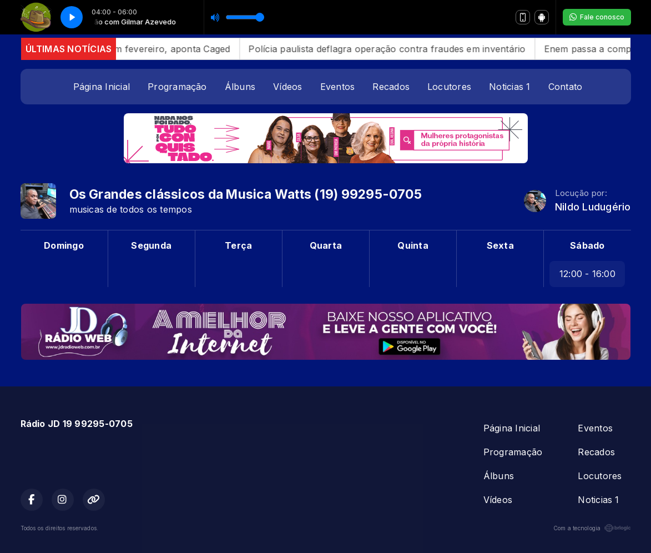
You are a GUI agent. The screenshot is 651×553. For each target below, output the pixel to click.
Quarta (326, 245)
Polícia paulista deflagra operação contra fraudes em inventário (401, 48)
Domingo (64, 245)
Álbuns (240, 86)
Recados (391, 86)
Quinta (412, 245)
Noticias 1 (509, 86)
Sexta (500, 245)
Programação (177, 86)
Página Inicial (101, 86)
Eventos (337, 86)
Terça (238, 245)
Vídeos (287, 86)
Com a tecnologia (592, 528)
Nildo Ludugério (593, 207)
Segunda (151, 245)
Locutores (449, 86)
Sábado (587, 245)
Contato (565, 86)
